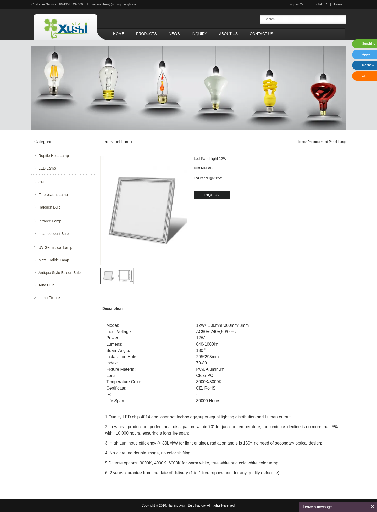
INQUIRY (211, 195)
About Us (228, 34)
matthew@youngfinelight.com (117, 4)
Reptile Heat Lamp (53, 156)
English (318, 4)
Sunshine (368, 44)
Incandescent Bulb (53, 234)
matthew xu (367, 66)
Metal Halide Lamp (53, 260)
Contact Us (261, 34)
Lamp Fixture (49, 298)
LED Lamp (47, 168)
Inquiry (199, 34)
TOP (363, 76)
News (174, 34)
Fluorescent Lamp (53, 195)
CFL (41, 182)
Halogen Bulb (49, 207)
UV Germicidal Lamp (55, 247)
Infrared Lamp (49, 221)
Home (338, 4)
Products (146, 34)
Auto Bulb (46, 285)
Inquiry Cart (297, 4)
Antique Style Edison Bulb (59, 273)
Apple (366, 54)
